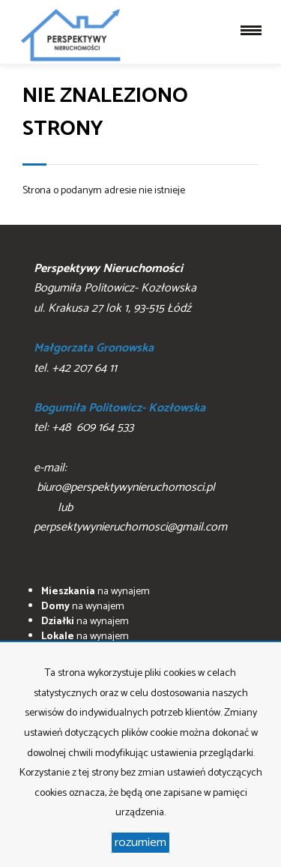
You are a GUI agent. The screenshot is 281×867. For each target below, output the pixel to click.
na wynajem (95, 591)
